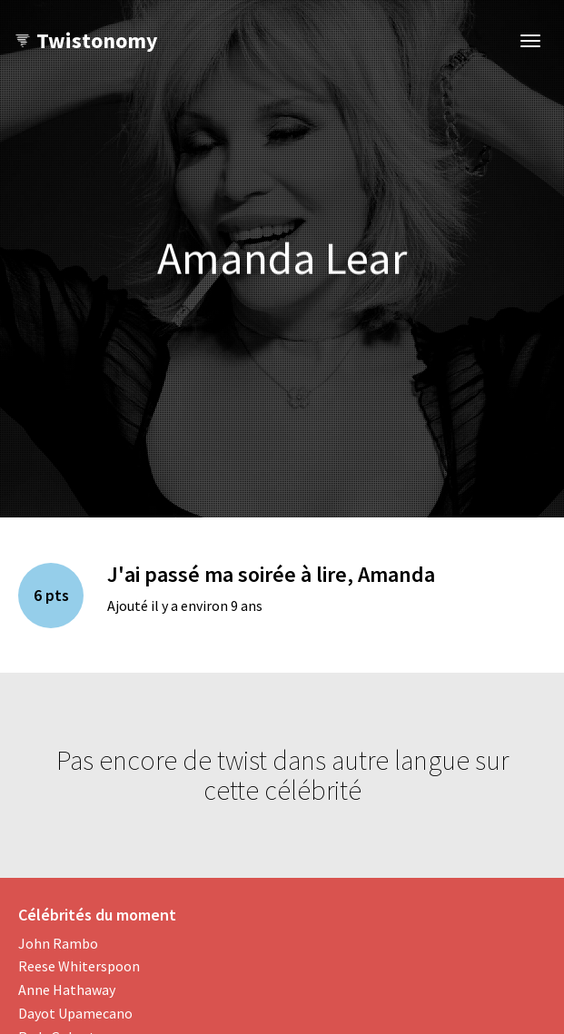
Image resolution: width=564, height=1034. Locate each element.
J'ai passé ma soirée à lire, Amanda (271, 574)
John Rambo (58, 943)
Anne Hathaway (66, 989)
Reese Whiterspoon (79, 966)
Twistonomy (86, 40)
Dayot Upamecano (75, 1013)
